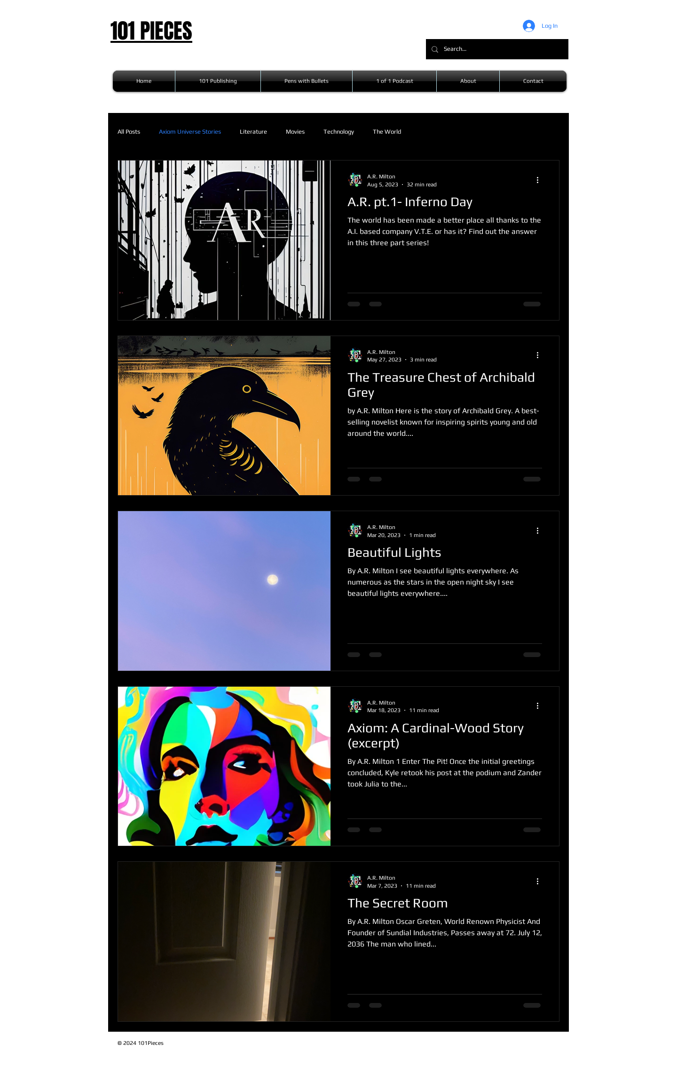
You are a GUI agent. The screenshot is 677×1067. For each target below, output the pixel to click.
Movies (295, 131)
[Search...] (496, 49)
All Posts (129, 131)
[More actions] (540, 179)
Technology (338, 131)
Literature (253, 131)
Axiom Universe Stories (190, 131)
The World (387, 131)
